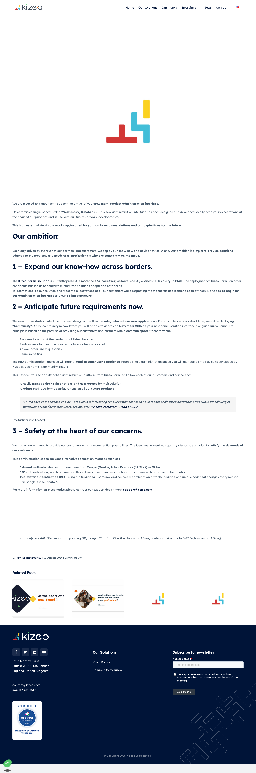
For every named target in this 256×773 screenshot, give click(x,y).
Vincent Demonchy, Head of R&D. (114, 406)
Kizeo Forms (101, 662)
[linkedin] (34, 652)
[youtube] (44, 652)
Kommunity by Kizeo (107, 670)
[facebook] (16, 652)
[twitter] (25, 652)
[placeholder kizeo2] (128, 121)
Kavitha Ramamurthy (28, 557)
